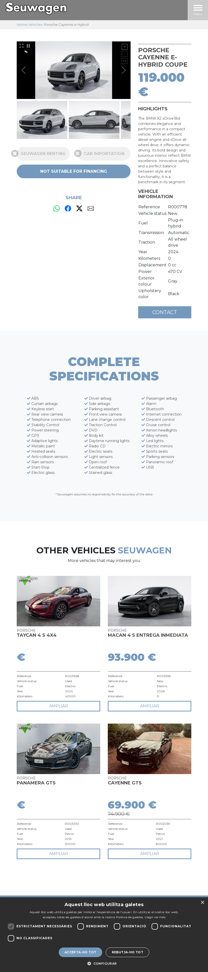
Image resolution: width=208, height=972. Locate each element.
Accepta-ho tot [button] (80, 952)
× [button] (202, 903)
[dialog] (104, 934)
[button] (104, 963)
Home (22, 24)
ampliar (58, 706)
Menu (198, 10)
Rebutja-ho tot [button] (127, 952)
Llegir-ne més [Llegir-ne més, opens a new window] (155, 917)
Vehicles (35, 24)
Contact (164, 312)
